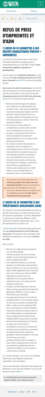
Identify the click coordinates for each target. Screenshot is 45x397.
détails (18, 371)
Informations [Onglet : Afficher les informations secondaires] (11, 11)
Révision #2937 (31, 19)
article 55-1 (7, 99)
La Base (22, 392)
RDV (28, 392)
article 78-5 (20, 80)
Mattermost (12, 392)
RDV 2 (34, 392)
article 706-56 (9, 228)
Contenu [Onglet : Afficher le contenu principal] (34, 11)
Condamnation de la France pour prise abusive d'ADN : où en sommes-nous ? (20, 378)
